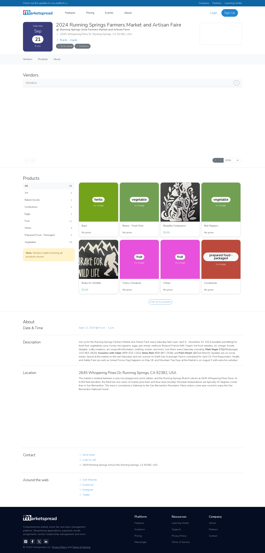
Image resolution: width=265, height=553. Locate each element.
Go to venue (64, 46)
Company (204, 3)
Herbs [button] (48, 228)
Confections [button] (48, 207)
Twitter (84, 494)
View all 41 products (160, 301)
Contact (213, 535)
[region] (221, 34)
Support (176, 529)
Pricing (90, 13)
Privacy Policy (179, 535)
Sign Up (229, 13)
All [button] (48, 186)
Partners (216, 3)
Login (213, 13)
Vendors (27, 59)
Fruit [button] (48, 221)
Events (109, 13)
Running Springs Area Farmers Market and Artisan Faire (95, 29)
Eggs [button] (48, 214)
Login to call (87, 459)
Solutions (140, 529)
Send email (87, 454)
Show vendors (220, 82)
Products (43, 59)
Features (70, 13)
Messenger (141, 542)
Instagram (86, 489)
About (128, 13)
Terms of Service (181, 542)
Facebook (86, 484)
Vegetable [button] (48, 242)
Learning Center (233, 3)
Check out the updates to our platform (45, 3)
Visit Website (88, 479)
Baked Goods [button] (48, 200)
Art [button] (48, 193)
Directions (82, 46)
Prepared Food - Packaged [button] (48, 235)
